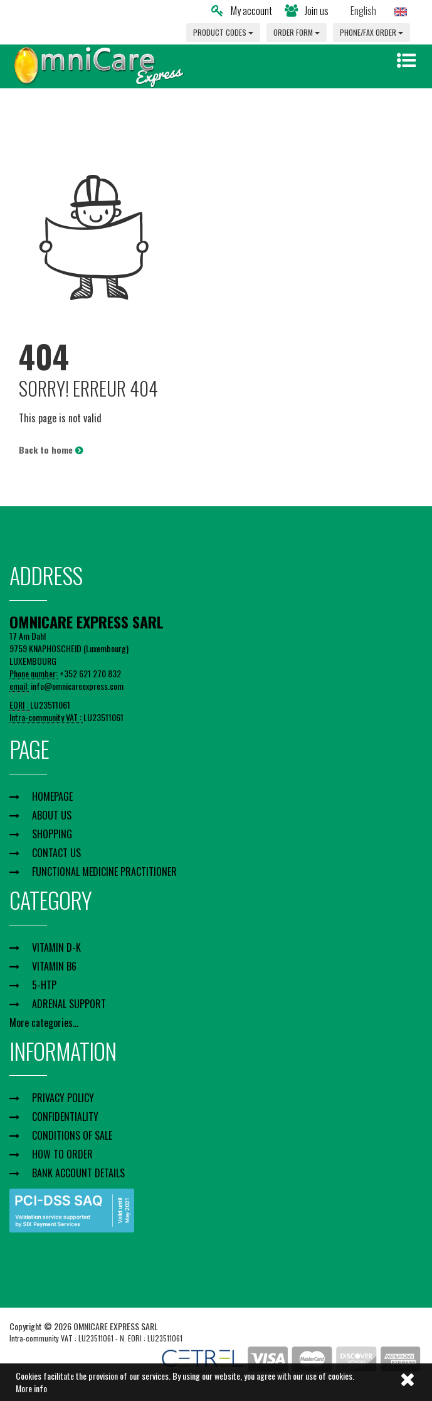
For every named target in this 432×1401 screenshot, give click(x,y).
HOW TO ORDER (62, 1154)
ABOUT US (51, 815)
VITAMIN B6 (54, 966)
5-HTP (44, 984)
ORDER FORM (296, 32)
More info (31, 1388)
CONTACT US (56, 852)
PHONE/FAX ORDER (371, 32)
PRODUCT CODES (223, 32)
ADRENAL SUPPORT (69, 1003)
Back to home (51, 449)
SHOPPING (52, 833)
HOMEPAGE (52, 796)
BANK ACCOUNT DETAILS (78, 1172)
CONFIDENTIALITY (65, 1116)
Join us (307, 10)
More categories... (43, 1022)
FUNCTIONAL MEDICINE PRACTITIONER (104, 871)
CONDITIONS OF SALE (72, 1135)
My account (241, 10)
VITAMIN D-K (56, 947)
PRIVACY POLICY (63, 1097)
